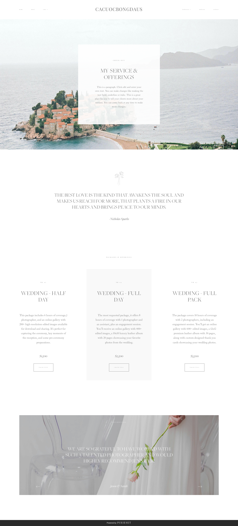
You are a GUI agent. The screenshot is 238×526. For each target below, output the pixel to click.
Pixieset (124, 523)
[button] (45, 9)
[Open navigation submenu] (190, 9)
